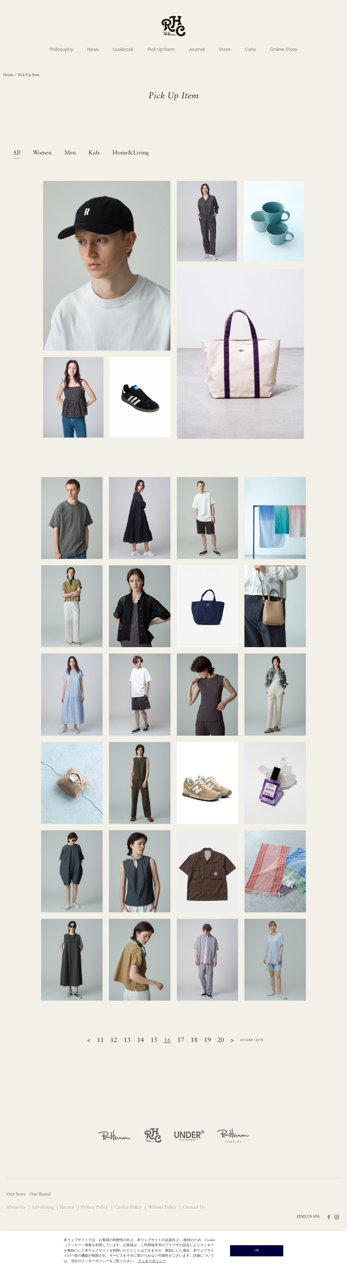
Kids (94, 153)
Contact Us (194, 1207)
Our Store (15, 1194)
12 (113, 1040)
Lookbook (123, 49)
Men (70, 153)
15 (153, 1040)
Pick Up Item (161, 49)
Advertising (43, 1207)
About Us (16, 1207)
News (93, 49)
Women (42, 153)
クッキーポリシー (152, 1261)
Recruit (68, 1207)
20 (220, 1040)
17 (180, 1040)
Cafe (250, 49)
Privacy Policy (95, 1207)
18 (194, 1040)
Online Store (283, 49)
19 (207, 1040)
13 (127, 1040)
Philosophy (61, 49)
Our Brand (40, 1194)
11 (100, 1040)
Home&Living (130, 153)
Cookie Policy (129, 1207)
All (16, 153)
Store (225, 49)
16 (167, 1040)
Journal (197, 49)
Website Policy (162, 1207)
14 (140, 1040)
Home (8, 75)
